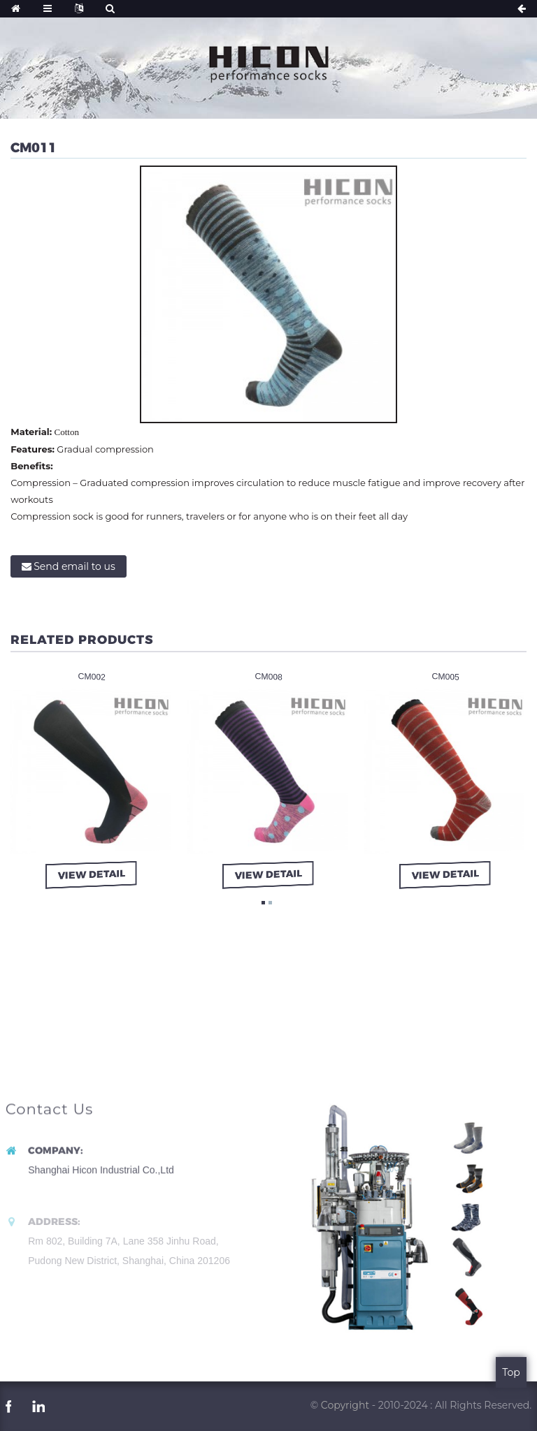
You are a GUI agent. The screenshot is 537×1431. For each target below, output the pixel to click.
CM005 (445, 676)
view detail (93, 874)
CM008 (268, 676)
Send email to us (74, 566)
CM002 (92, 676)
